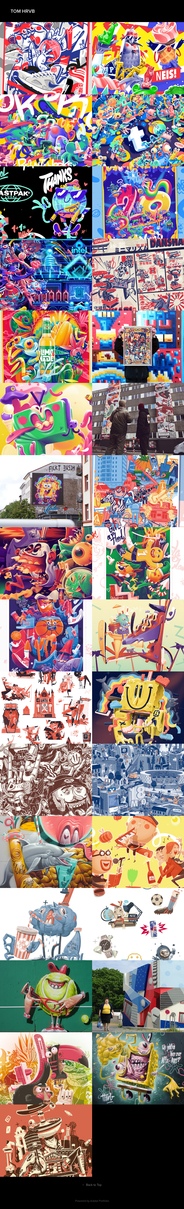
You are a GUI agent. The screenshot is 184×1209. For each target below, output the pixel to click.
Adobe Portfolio (99, 1201)
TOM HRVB (22, 11)
